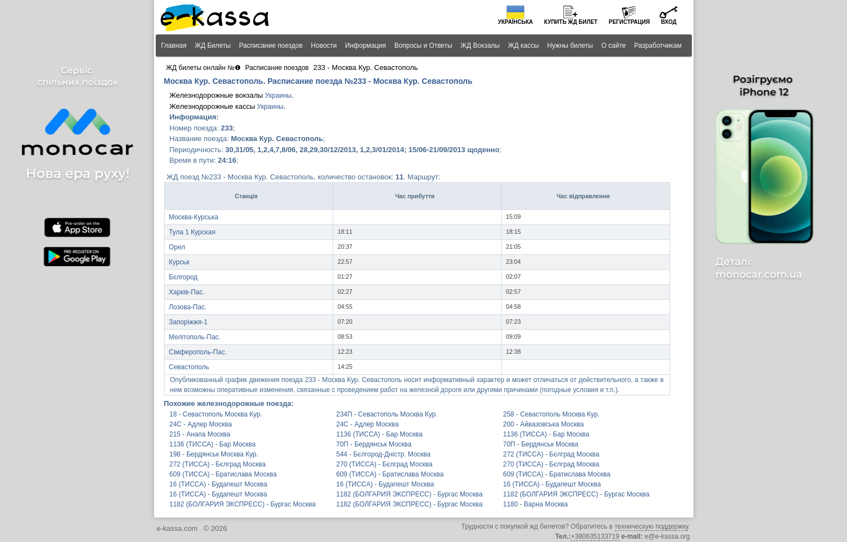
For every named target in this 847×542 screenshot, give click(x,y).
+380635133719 (595, 536)
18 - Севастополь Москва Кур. (216, 414)
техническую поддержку (651, 526)
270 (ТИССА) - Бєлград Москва (384, 464)
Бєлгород (183, 277)
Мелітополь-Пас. (195, 337)
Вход (668, 22)
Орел (177, 247)
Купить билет (570, 22)
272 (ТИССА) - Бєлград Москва (551, 454)
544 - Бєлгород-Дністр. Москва (383, 454)
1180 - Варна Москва (535, 504)
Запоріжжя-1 (188, 322)
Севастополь (189, 367)
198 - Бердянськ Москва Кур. (214, 454)
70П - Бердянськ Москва (374, 444)
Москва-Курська (194, 217)
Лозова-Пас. (188, 307)
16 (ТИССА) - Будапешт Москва (219, 484)
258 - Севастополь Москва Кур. (551, 414)
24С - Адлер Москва (201, 424)
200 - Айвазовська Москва (543, 424)
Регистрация (629, 22)
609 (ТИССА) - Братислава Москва (223, 474)
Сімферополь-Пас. (198, 352)
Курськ (179, 262)
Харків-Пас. (187, 292)
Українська (515, 22)
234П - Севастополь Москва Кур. (387, 414)
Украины (278, 95)
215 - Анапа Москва (200, 434)
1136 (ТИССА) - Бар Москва (379, 434)
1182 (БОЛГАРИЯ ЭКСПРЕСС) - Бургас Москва (409, 494)
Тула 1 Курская (192, 232)
